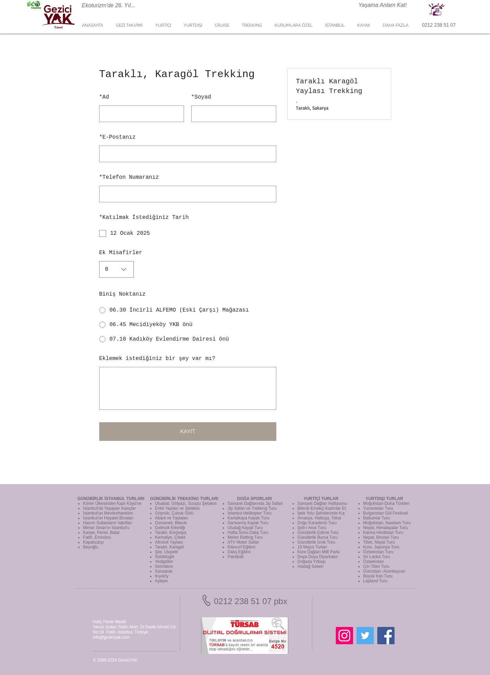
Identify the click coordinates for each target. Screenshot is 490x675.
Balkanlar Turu (376, 518)
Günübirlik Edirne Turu (318, 532)
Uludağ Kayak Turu (245, 527)
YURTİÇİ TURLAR (321, 498)
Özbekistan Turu (378, 551)
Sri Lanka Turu (376, 556)
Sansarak (164, 571)
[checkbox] (187, 233)
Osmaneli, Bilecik (171, 522)
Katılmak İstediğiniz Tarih (144, 217)
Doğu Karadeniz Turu (316, 522)
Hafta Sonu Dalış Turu (248, 532)
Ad (104, 97)
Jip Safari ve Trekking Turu (252, 508)
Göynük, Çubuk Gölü (174, 513)
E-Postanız (117, 137)
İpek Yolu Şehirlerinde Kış (321, 513)
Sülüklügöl (164, 556)
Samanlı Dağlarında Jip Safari (255, 503)
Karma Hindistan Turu (383, 532)
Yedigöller (164, 561)
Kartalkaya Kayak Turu (248, 518)
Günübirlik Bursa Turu (317, 537)
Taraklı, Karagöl (169, 547)
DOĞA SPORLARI (254, 498)
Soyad (201, 97)
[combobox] (116, 269)
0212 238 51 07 (439, 25)
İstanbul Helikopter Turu (249, 513)
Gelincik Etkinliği (170, 527)
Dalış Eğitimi (239, 551)
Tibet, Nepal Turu (379, 542)
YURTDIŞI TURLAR (384, 498)
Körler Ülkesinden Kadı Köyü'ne (112, 503)
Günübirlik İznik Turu (316, 542)
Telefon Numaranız (129, 177)
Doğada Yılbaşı (311, 561)
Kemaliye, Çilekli (170, 537)
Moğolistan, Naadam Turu (386, 522)
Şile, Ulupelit (166, 551)
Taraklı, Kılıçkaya (170, 532)
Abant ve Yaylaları (171, 518)
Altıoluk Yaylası (169, 542)
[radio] (187, 310)
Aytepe (161, 581)
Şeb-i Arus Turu (311, 527)
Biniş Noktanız (122, 294)
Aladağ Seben (310, 566)
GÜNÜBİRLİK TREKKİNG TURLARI (184, 498)
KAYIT (187, 431)
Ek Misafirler (120, 253)
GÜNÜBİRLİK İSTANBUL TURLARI (110, 498)
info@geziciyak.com (111, 637)
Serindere (164, 566)
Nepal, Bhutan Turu (381, 537)
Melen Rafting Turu (245, 537)
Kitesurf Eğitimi (241, 547)
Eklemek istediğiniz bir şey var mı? (157, 358)
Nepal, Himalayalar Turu (385, 527)
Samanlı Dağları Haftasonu (322, 503)
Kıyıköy (161, 576)
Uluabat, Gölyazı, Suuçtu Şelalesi (185, 503)
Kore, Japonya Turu (381, 547)
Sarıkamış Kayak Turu (248, 522)
